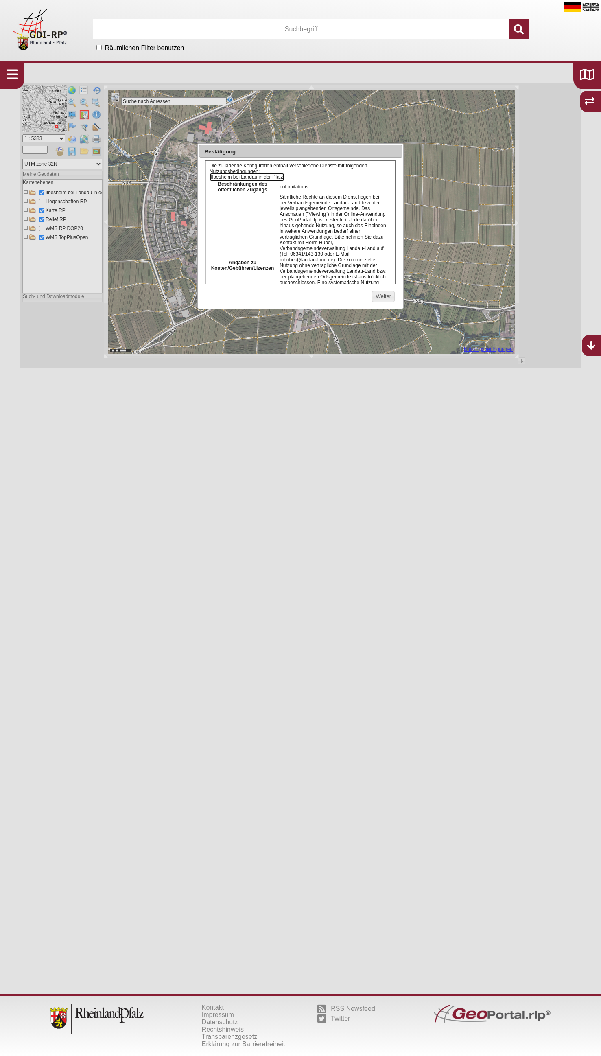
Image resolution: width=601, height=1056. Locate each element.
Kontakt (213, 1007)
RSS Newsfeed (346, 1009)
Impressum (218, 1014)
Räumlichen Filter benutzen (144, 47)
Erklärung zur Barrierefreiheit (243, 1044)
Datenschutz (220, 1022)
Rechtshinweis (223, 1029)
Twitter (333, 1018)
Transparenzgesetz (229, 1036)
